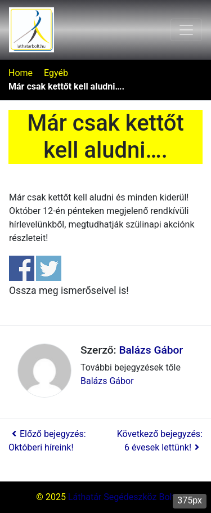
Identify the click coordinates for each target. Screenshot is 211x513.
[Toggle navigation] (186, 30)
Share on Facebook (21, 268)
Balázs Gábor (151, 350)
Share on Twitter (48, 268)
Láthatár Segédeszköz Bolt (121, 497)
